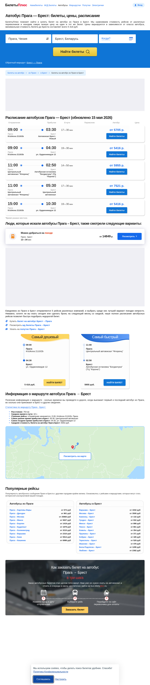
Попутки (86, 5)
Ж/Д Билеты (50, 5)
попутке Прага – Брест (32, 329)
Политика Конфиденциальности (50, 671)
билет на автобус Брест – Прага (34, 321)
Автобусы (63, 5)
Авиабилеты (36, 5)
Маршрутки (75, 5)
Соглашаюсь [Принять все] (43, 679)
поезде (49, 233)
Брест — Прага (34, 62)
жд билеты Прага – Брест (36, 325)
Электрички (98, 5)
